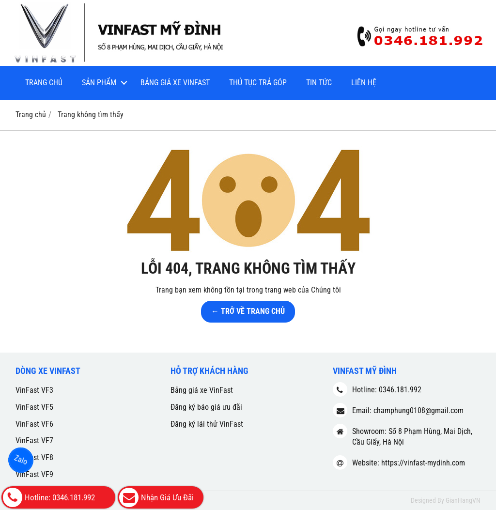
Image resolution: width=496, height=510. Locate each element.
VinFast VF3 (34, 390)
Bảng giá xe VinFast (175, 82)
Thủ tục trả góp (258, 82)
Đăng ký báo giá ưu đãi (206, 407)
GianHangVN (463, 500)
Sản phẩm (99, 82)
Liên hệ (363, 82)
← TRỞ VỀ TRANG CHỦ (248, 311)
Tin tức (319, 82)
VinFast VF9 (34, 474)
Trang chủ (43, 82)
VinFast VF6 (34, 424)
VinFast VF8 (34, 457)
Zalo (21, 459)
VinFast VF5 (34, 407)
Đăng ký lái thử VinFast (206, 424)
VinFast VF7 (34, 440)
